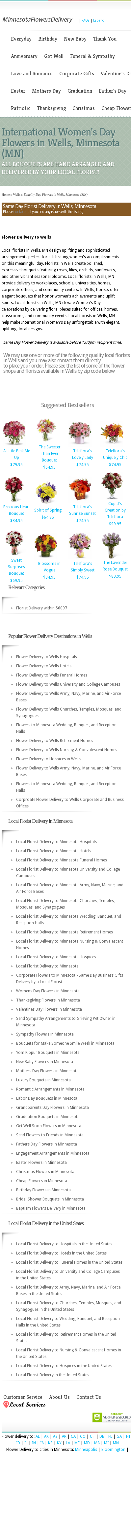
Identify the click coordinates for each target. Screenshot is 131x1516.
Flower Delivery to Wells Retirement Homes (54, 740)
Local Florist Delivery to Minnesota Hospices (56, 957)
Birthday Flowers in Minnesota (43, 1190)
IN (34, 1443)
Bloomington (113, 1449)
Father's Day (112, 90)
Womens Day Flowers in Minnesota (48, 991)
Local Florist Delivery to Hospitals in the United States (64, 1244)
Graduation (79, 90)
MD (87, 1443)
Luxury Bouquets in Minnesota (43, 1080)
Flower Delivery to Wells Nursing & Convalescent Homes (66, 750)
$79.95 (16, 464)
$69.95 (16, 580)
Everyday (21, 38)
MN (116, 1443)
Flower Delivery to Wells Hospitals (46, 657)
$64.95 (49, 467)
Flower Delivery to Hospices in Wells (48, 759)
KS (50, 1443)
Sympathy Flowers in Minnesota (45, 1034)
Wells (16, 194)
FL (110, 1436)
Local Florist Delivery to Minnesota (47, 966)
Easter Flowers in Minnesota (41, 1162)
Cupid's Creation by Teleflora (115, 510)
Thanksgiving (51, 108)
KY (59, 1443)
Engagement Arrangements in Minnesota (53, 1153)
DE (101, 1436)
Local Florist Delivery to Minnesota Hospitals (56, 841)
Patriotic (20, 108)
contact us (21, 211)
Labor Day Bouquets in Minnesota (46, 1098)
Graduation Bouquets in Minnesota (48, 1116)
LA (68, 1443)
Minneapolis (86, 1449)
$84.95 (16, 520)
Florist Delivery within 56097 (41, 608)
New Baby (75, 38)
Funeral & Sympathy (92, 56)
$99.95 (115, 524)
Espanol (99, 20)
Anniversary (24, 56)
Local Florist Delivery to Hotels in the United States (61, 1253)
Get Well (54, 56)
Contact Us (88, 1397)
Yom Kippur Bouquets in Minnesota (48, 1052)
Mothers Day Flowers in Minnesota (47, 1071)
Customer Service (22, 1397)
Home (6, 194)
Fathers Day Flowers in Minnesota (46, 1144)
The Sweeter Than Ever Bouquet (50, 453)
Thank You (105, 38)
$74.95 (82, 464)
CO (83, 1436)
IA (42, 1443)
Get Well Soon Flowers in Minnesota (48, 1126)
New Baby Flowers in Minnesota (44, 1061)
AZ (55, 1436)
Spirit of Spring (48, 510)
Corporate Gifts (76, 73)
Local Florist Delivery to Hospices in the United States (64, 1365)
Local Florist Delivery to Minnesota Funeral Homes (61, 860)
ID (18, 1443)
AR (64, 1436)
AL (38, 1436)
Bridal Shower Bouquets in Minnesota (50, 1199)
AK (46, 1436)
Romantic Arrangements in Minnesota (50, 1089)
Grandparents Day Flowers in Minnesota (52, 1107)
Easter (18, 90)
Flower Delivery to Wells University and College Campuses (68, 684)
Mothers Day (46, 90)
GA (119, 1436)
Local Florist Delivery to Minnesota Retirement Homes (64, 932)
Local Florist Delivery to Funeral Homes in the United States (69, 1262)
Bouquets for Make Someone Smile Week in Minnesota (65, 1043)
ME (77, 1443)
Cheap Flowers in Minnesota (41, 1181)
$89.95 (115, 576)
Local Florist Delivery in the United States (52, 1375)
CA (73, 1436)
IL (26, 1443)
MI (106, 1443)
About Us (59, 1397)
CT (92, 1436)
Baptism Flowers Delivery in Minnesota (51, 1208)
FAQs (86, 20)
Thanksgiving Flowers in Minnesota (48, 1000)
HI (128, 1436)
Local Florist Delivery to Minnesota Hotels (53, 851)
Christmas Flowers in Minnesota (45, 1171)
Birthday (47, 38)
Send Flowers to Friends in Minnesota (50, 1135)
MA (97, 1443)
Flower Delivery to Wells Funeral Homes (51, 675)
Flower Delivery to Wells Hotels (43, 666)
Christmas (83, 108)
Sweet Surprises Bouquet (16, 567)
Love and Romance (32, 73)
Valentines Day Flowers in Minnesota (49, 1009)
